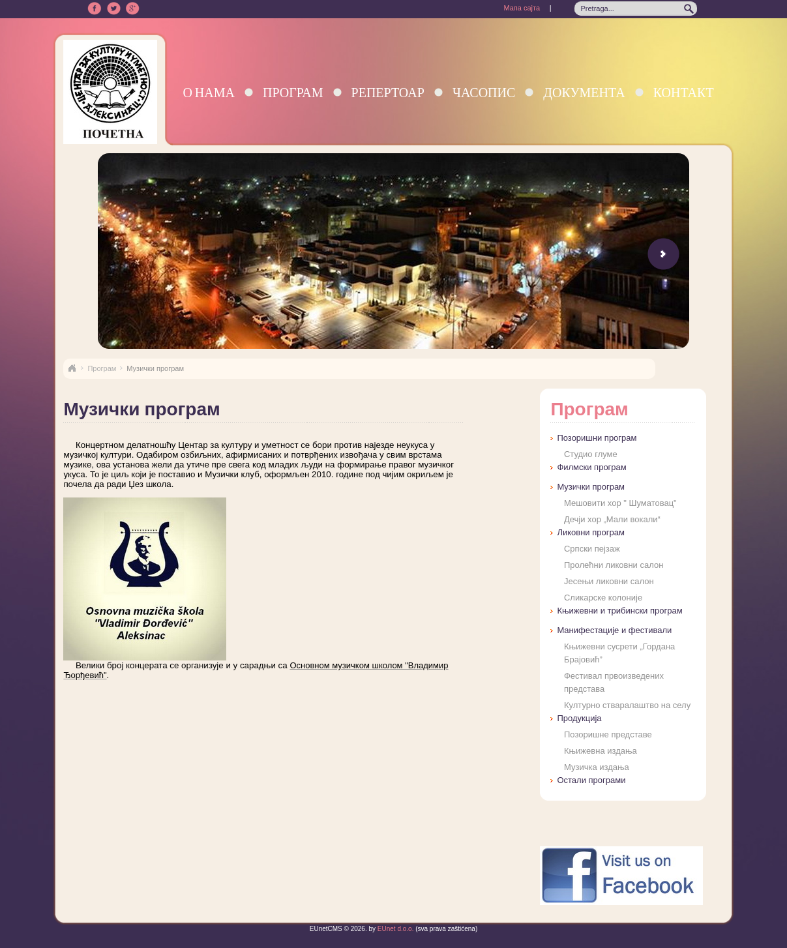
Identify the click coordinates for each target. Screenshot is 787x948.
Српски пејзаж (592, 549)
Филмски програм (591, 467)
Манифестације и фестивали (614, 630)
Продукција (579, 718)
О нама (209, 92)
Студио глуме (590, 454)
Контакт (683, 92)
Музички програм (591, 487)
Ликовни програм (590, 532)
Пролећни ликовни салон (613, 565)
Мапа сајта (521, 8)
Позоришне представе (608, 734)
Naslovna (72, 368)
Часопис (484, 92)
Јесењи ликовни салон (609, 581)
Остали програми (591, 780)
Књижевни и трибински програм (619, 610)
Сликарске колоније (603, 597)
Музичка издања (596, 767)
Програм (293, 92)
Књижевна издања (600, 751)
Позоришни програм (596, 438)
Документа (584, 92)
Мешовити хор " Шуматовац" (620, 503)
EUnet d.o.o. (394, 928)
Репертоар (387, 92)
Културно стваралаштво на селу (627, 705)
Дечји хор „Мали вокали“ (612, 519)
